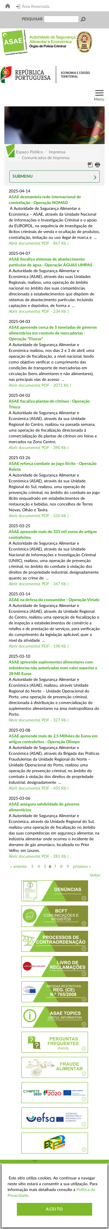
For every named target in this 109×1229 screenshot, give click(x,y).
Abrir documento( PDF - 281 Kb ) (39, 857)
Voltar (95, 875)
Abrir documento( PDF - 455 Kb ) (39, 788)
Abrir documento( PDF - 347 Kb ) (39, 584)
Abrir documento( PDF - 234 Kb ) (39, 312)
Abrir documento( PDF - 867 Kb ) (39, 243)
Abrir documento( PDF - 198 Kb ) (39, 646)
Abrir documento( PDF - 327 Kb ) (39, 720)
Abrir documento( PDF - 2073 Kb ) (40, 385)
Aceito (54, 1209)
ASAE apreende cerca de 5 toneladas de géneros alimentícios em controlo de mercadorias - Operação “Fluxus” (53, 333)
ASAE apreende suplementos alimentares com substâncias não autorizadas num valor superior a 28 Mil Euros (53, 668)
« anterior (18, 867)
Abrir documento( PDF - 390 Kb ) (39, 448)
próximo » (82, 867)
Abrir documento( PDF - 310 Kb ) (39, 516)
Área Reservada (32, 7)
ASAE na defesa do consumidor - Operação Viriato (54, 600)
